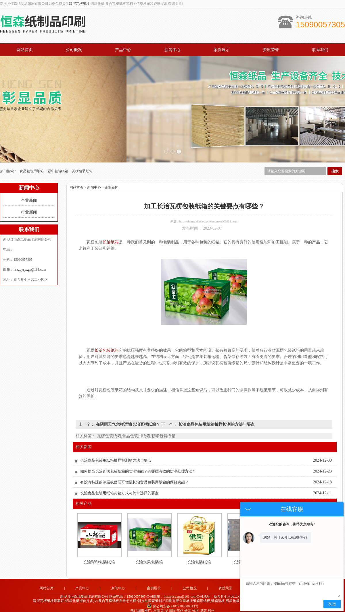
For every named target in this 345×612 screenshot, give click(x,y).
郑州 (211, 606)
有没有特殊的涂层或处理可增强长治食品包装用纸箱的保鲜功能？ (134, 477)
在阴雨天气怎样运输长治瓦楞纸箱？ (128, 420)
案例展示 (222, 50)
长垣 (195, 606)
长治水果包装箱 (149, 557)
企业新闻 (29, 196)
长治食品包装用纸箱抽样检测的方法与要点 (216, 420)
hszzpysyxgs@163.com (30, 265)
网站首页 (25, 50)
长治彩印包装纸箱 (99, 557)
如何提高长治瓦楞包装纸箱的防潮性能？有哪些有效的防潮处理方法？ (138, 466)
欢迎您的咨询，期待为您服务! (292, 524)
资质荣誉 (271, 50)
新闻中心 (172, 50)
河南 (156, 606)
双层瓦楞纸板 (79, 4)
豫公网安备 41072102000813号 (172, 602)
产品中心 (123, 50)
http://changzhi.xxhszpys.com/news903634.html (208, 216)
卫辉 (203, 606)
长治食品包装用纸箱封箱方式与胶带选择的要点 (119, 488)
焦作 (180, 606)
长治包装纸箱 (199, 557)
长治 (187, 606)
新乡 (164, 606)
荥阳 (172, 606)
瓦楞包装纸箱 (82, 166)
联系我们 (320, 50)
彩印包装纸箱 (58, 166)
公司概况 (74, 50)
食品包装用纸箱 (32, 166)
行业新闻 (29, 208)
